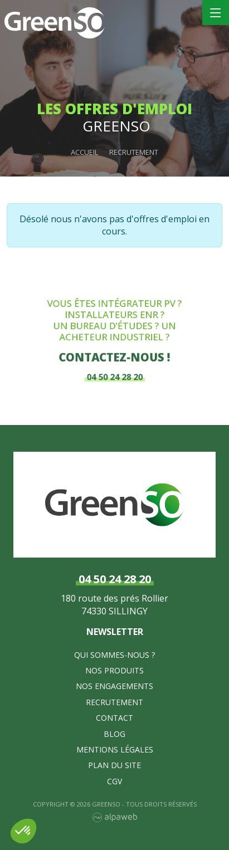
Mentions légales (114, 749)
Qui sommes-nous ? (114, 654)
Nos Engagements (114, 686)
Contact (114, 717)
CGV (114, 781)
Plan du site (114, 765)
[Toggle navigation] (215, 12)
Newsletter (114, 632)
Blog (114, 734)
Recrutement (114, 702)
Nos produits (114, 670)
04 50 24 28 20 (114, 373)
